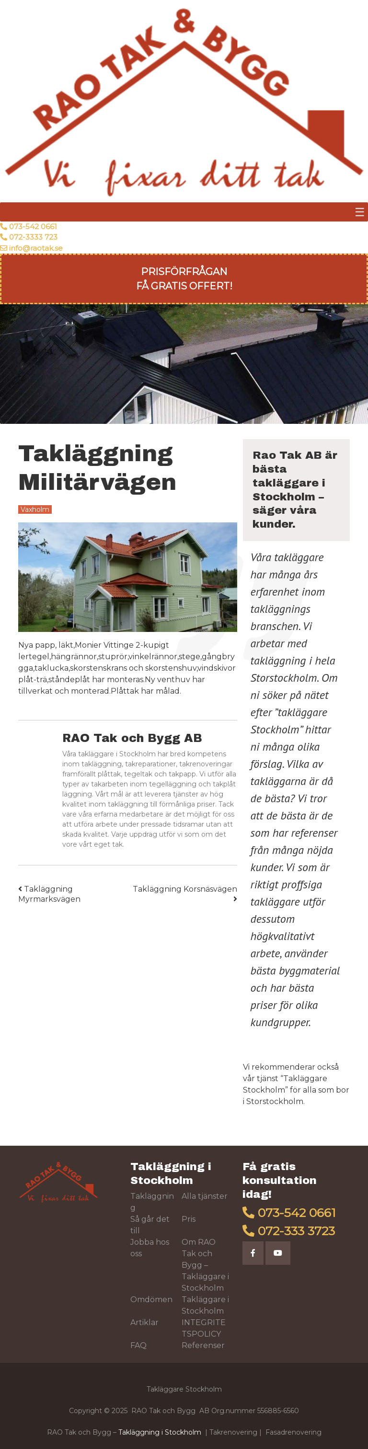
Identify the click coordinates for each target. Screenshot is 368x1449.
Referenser (203, 1345)
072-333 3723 (296, 1231)
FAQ (138, 1345)
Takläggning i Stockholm (159, 1432)
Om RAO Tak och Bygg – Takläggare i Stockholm (205, 1265)
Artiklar (144, 1322)
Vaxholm (35, 509)
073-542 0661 (33, 226)
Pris (189, 1219)
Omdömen (151, 1299)
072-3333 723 (33, 237)
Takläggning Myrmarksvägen (49, 894)
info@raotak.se (36, 248)
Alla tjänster (205, 1196)
